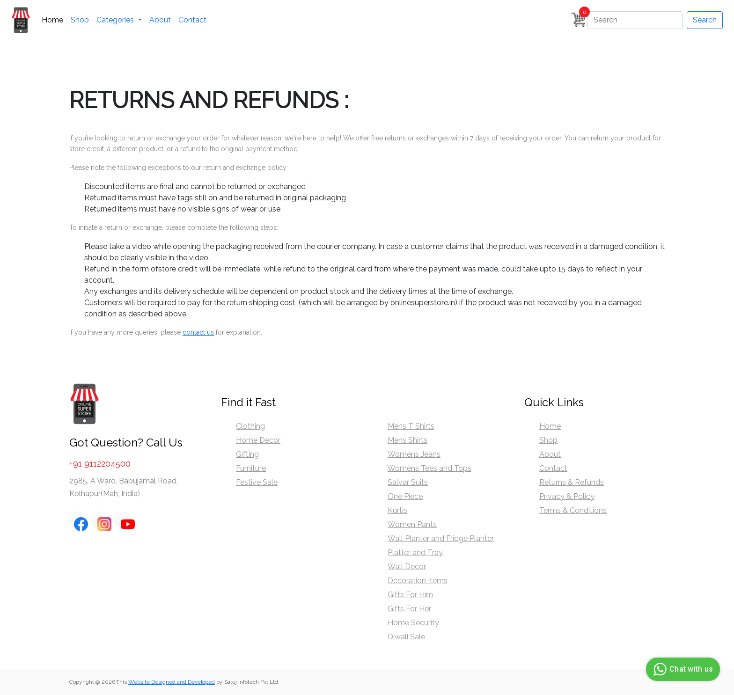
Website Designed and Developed (171, 682)
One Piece (405, 496)
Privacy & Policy (567, 496)
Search (705, 19)
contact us (198, 332)
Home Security (413, 622)
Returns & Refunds (571, 482)
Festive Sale (257, 482)
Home (52, 19)
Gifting (247, 454)
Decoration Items (418, 580)
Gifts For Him (410, 594)
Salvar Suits (408, 482)
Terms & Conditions (573, 510)
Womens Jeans (414, 454)
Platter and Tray (415, 552)
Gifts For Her (409, 608)
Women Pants (412, 524)
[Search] (635, 20)
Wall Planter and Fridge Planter (441, 538)
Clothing (250, 426)
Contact (192, 19)
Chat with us (682, 669)
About (160, 19)
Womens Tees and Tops (429, 468)
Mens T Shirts (411, 426)
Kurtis (397, 510)
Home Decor (258, 440)
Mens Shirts (407, 440)
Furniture (251, 468)
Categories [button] (116, 19)
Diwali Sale (406, 636)
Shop (80, 19)
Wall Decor (407, 566)
